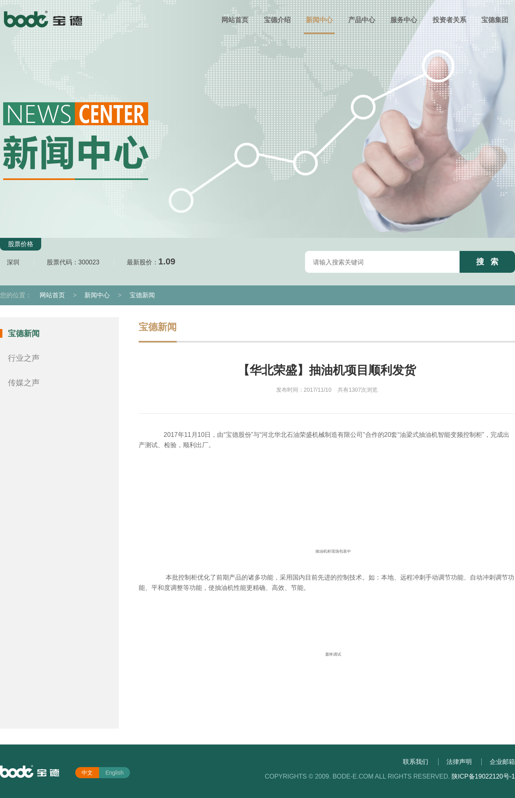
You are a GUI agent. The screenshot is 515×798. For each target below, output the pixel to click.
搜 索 (487, 261)
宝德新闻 (142, 295)
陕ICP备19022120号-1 (483, 776)
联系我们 (415, 761)
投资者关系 (449, 20)
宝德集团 (494, 20)
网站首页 (234, 20)
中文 (87, 772)
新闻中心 (319, 20)
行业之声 (24, 358)
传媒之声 (24, 382)
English (114, 772)
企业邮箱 (502, 761)
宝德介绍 (277, 20)
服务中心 (403, 20)
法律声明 (459, 761)
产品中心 (361, 20)
